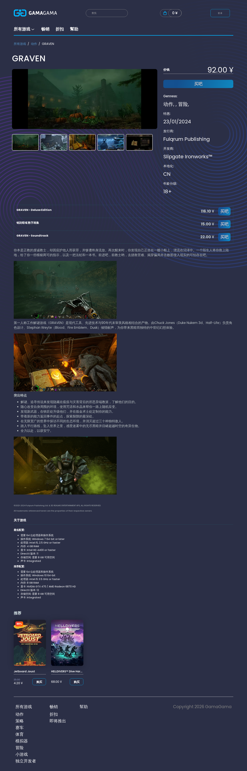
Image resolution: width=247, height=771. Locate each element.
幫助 (74, 29)
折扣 (60, 29)
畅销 (45, 29)
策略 (19, 721)
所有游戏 (24, 29)
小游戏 (21, 754)
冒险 (183, 104)
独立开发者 (25, 761)
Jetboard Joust (24, 671)
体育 (19, 734)
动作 (34, 44)
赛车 (19, 727)
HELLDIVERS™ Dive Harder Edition (73, 671)
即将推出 (58, 721)
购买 (39, 682)
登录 (220, 13)
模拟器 (21, 741)
